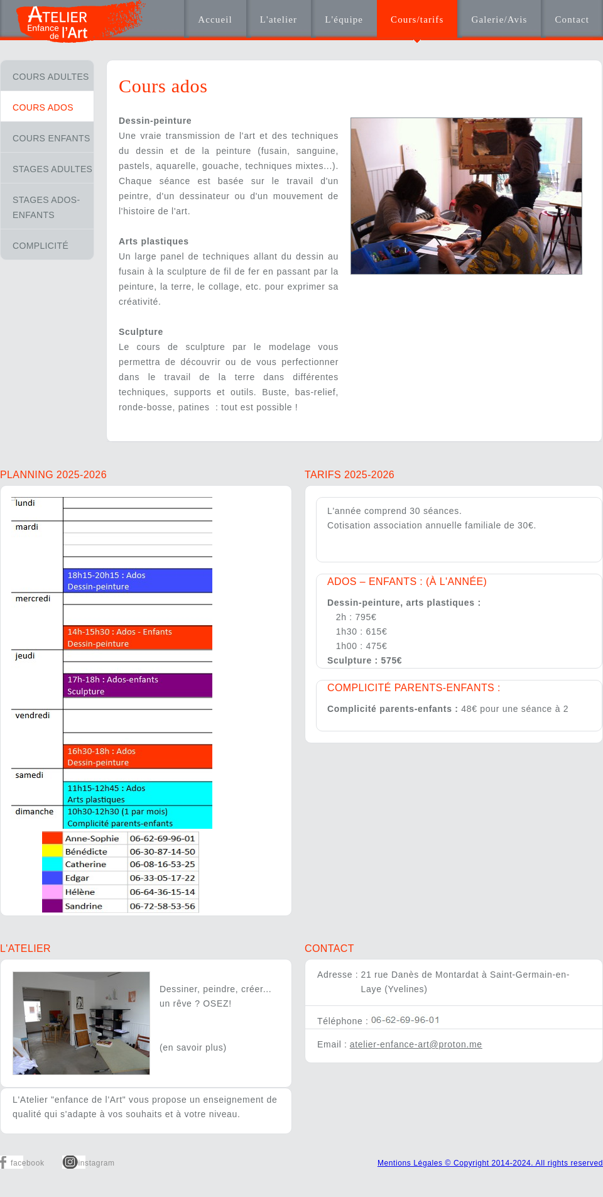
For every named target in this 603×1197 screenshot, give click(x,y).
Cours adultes (51, 77)
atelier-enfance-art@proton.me (416, 1044)
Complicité (40, 246)
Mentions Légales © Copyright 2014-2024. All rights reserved (490, 1163)
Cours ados (43, 107)
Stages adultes (52, 169)
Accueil (215, 19)
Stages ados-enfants (46, 207)
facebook (28, 1163)
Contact (572, 19)
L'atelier (278, 19)
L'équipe (344, 19)
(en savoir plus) (193, 1047)
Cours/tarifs (417, 19)
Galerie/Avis (499, 19)
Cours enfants (51, 138)
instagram (97, 1163)
